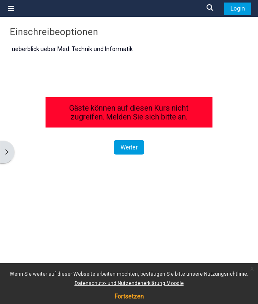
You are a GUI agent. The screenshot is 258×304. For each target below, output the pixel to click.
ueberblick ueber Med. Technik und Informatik (72, 49)
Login (238, 8)
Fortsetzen (129, 296)
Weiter (129, 147)
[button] (210, 8)
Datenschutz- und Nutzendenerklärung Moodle (129, 283)
